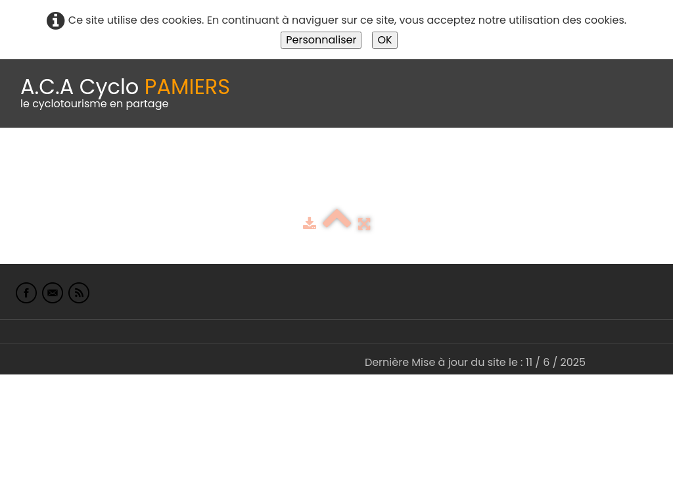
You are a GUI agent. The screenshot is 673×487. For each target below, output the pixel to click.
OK (384, 39)
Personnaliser (321, 39)
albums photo (564, 160)
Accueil (29, 160)
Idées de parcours (328, 160)
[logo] (125, 93)
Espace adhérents (449, 160)
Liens (640, 160)
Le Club (87, 160)
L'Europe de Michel (58, 187)
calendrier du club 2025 (194, 160)
